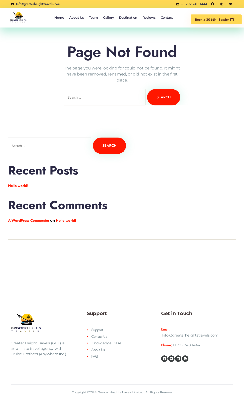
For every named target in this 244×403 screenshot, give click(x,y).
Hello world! (18, 185)
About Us (76, 17)
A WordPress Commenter (28, 220)
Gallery (108, 17)
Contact (167, 17)
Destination (128, 17)
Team (93, 17)
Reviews (149, 17)
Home (59, 17)
